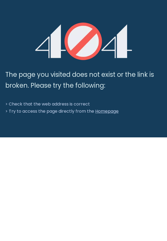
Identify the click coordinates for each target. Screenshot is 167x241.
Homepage (107, 111)
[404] (83, 41)
